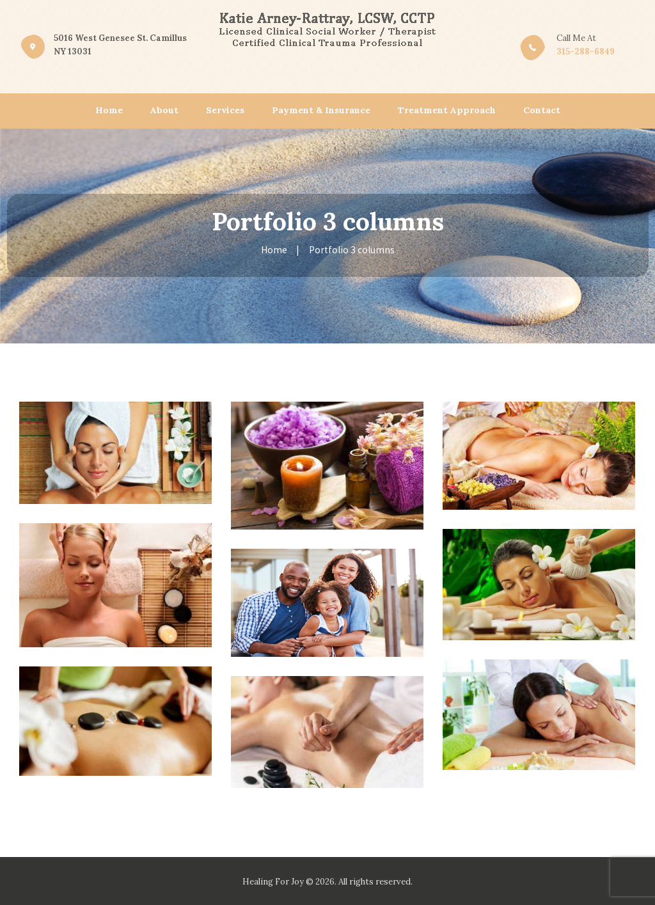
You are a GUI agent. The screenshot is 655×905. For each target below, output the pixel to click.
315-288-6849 (585, 51)
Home (274, 250)
